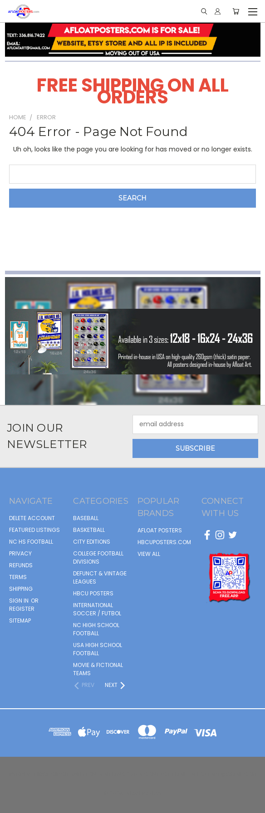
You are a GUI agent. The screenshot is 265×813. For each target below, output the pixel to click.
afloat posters (159, 530)
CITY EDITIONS (91, 541)
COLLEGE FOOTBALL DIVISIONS (98, 557)
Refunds (21, 565)
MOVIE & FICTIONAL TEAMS (98, 669)
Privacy (20, 553)
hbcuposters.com (164, 542)
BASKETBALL (89, 530)
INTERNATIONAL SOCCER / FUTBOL (97, 609)
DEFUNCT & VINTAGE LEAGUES (100, 577)
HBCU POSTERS (93, 593)
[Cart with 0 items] (235, 11)
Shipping (21, 589)
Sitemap (20, 620)
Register (21, 609)
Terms (18, 577)
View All (148, 554)
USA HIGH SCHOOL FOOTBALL (97, 649)
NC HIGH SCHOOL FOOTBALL (96, 629)
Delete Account (32, 518)
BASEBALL (85, 518)
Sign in (19, 600)
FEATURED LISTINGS (34, 530)
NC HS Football (31, 541)
